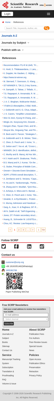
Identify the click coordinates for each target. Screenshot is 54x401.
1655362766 (11, 270)
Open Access (35, 359)
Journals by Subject (15, 42)
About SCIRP (37, 329)
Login (7, 13)
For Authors (34, 338)
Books (5, 342)
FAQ (4, 379)
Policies (34, 355)
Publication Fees (36, 334)
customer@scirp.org (15, 262)
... (28, 230)
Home (8, 22)
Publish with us (12, 50)
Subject (5, 338)
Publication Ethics (37, 363)
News (31, 350)
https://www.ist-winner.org (14, 77)
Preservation (35, 367)
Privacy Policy (35, 375)
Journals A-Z (8, 334)
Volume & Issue (9, 383)
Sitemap (6, 346)
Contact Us (7, 350)
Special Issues (35, 346)
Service (6, 355)
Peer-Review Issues (38, 342)
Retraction (33, 371)
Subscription (7, 367)
